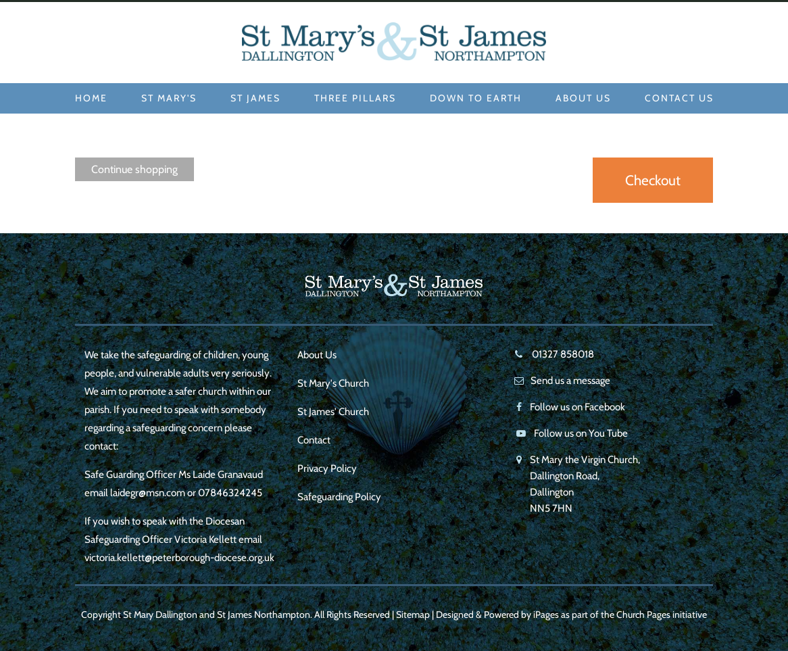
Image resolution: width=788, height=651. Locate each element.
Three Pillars (355, 98)
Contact (313, 440)
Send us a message (570, 381)
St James (255, 98)
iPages (546, 614)
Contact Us (679, 98)
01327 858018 (562, 354)
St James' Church (333, 412)
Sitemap (413, 614)
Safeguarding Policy (339, 497)
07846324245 (230, 493)
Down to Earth (476, 98)
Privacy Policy (327, 468)
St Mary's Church (333, 383)
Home (91, 98)
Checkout (653, 180)
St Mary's (169, 98)
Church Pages (643, 614)
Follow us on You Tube (581, 433)
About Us (583, 98)
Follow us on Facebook (577, 407)
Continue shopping (134, 169)
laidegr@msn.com (147, 493)
